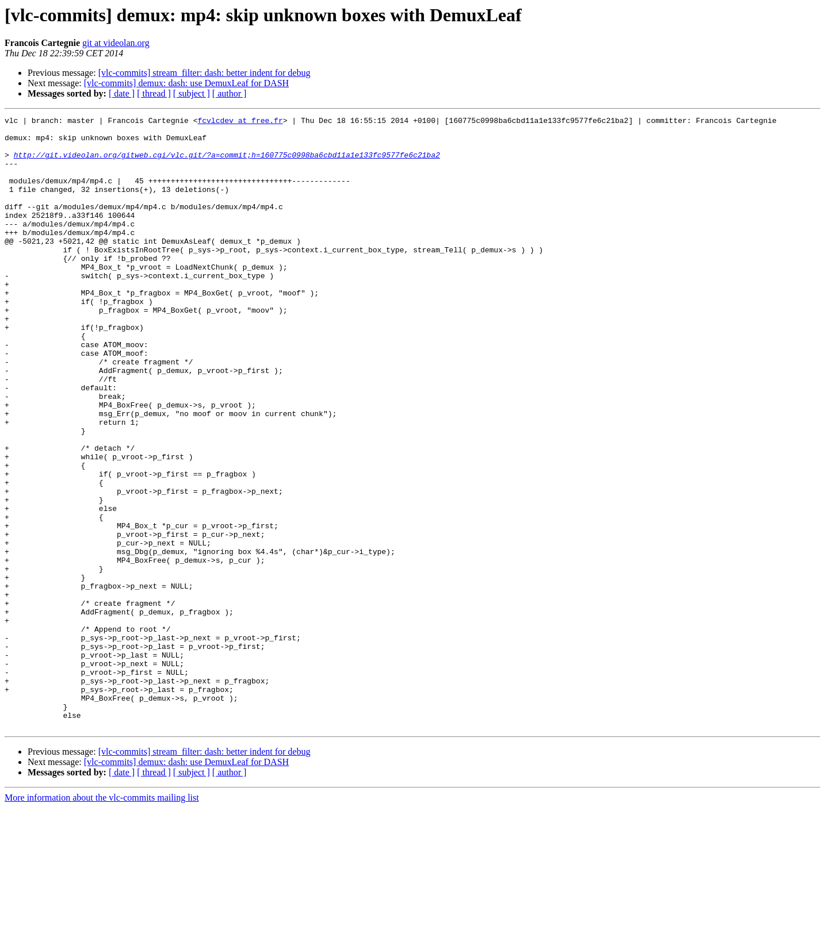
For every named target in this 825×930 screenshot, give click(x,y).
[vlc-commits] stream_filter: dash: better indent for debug (204, 73)
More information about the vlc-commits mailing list (102, 920)
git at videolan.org (116, 43)
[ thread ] (154, 93)
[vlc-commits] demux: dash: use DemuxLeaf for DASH (186, 83)
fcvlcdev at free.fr (239, 122)
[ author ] (229, 93)
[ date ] (122, 93)
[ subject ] (191, 93)
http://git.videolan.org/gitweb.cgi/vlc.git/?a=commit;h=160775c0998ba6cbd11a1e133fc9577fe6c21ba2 (227, 163)
